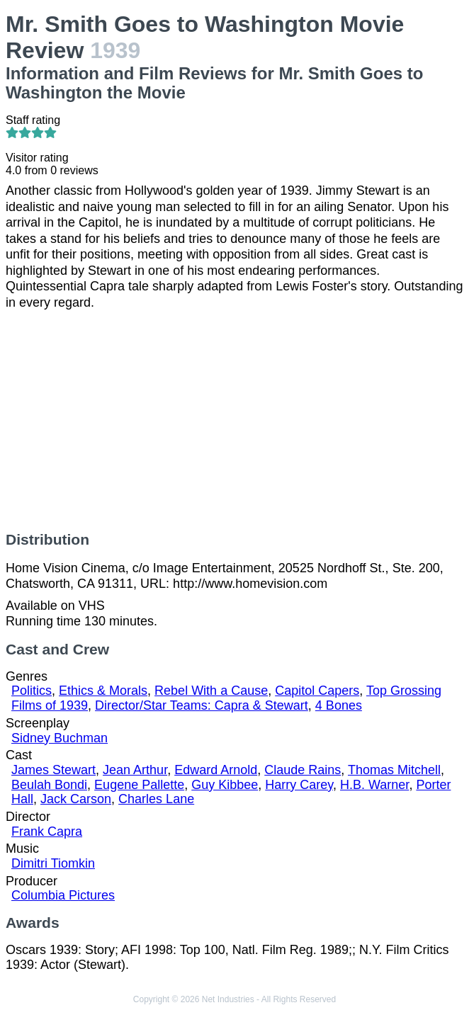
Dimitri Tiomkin (53, 863)
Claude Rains (302, 770)
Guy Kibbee (224, 785)
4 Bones (338, 705)
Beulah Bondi (49, 785)
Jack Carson (75, 799)
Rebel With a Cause (211, 690)
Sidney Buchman (59, 738)
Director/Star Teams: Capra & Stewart (201, 705)
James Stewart (53, 770)
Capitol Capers (317, 690)
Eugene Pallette (139, 785)
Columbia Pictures (63, 895)
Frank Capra (46, 831)
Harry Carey (299, 785)
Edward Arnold (215, 770)
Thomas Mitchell (394, 770)
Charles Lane (156, 799)
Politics (31, 690)
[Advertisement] (234, 421)
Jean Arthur (135, 770)
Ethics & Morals (103, 690)
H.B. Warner (374, 785)
